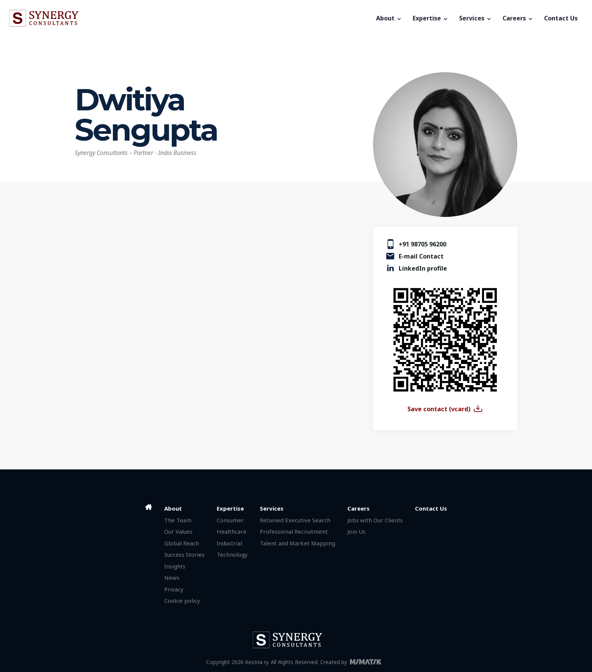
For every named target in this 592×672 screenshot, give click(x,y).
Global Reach (181, 543)
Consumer (230, 520)
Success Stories (184, 554)
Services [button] (475, 18)
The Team (177, 520)
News (171, 577)
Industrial (229, 543)
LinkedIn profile (423, 268)
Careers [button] (518, 18)
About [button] (389, 18)
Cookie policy (182, 600)
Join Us (356, 531)
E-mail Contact (421, 256)
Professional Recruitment (294, 531)
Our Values (178, 531)
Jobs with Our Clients (375, 520)
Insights (174, 566)
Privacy (173, 589)
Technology (232, 554)
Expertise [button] (431, 18)
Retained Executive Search (295, 520)
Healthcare (232, 531)
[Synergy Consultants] (190, 18)
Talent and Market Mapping (297, 543)
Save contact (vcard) (438, 409)
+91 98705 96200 (422, 244)
